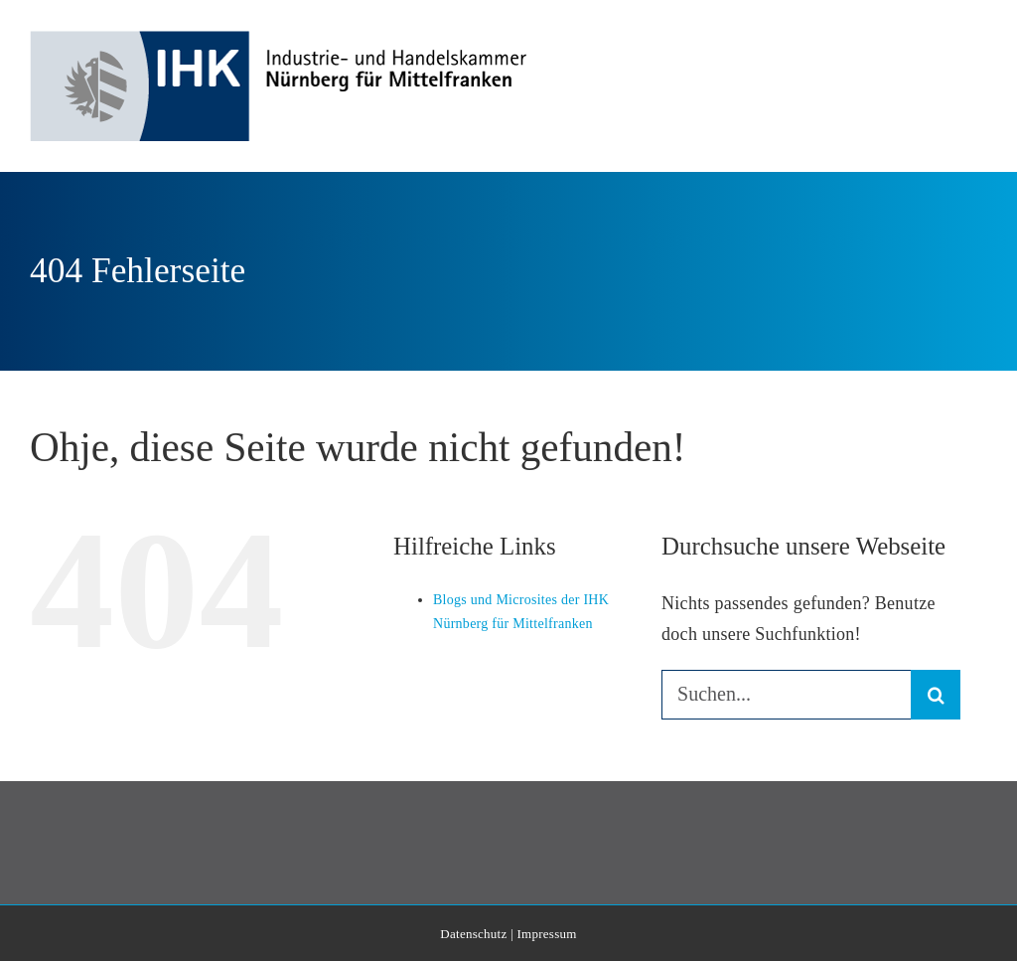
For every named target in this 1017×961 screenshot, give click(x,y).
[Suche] (935, 695)
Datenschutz (473, 933)
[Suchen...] (786, 695)
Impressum (546, 933)
